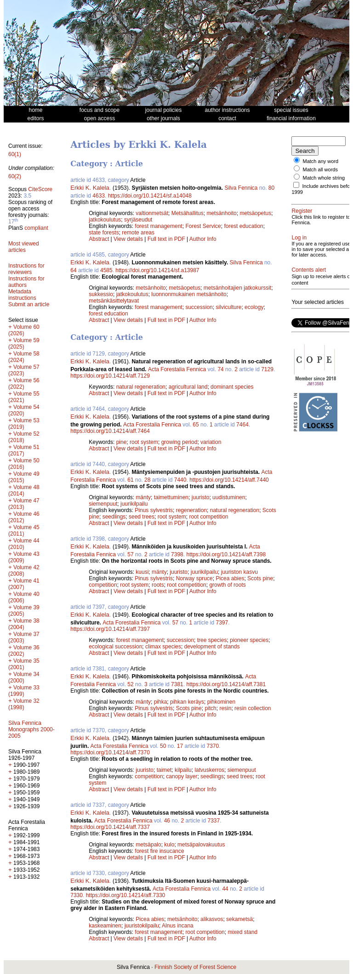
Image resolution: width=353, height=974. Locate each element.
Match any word (321, 161)
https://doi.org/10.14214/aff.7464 (110, 431)
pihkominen (221, 702)
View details (129, 239)
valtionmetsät (152, 213)
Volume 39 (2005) (24, 610)
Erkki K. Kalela (89, 187)
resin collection (252, 708)
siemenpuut (103, 504)
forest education (243, 226)
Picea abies (230, 578)
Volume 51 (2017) (24, 450)
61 (130, 480)
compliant (36, 228)
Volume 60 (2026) (24, 330)
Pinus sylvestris (154, 510)
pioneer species (249, 640)
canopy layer (181, 776)
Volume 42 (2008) (24, 570)
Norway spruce (194, 578)
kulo (169, 844)
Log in (299, 248)
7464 (242, 424)
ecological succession (115, 646)
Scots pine (260, 578)
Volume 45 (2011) (24, 530)
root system (144, 442)
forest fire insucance (159, 851)
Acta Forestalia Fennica (177, 369)
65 (196, 424)
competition (103, 585)
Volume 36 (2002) (24, 650)
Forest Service (203, 226)
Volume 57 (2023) (24, 370)
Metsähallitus (187, 213)
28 (147, 480)
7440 (180, 480)
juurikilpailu (134, 504)
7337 (213, 820)
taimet (164, 770)
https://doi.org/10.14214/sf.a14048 (150, 195)
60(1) (14, 154)
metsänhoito (221, 213)
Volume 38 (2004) (24, 624)
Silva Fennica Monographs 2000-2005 (31, 729)
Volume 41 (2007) (24, 583)
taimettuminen (171, 497)
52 (130, 684)
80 (271, 188)
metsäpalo (148, 844)
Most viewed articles (23, 246)
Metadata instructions (22, 294)
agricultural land (188, 387)
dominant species (232, 387)
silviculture (228, 307)
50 (163, 746)
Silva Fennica (240, 188)
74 (220, 369)
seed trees (141, 516)
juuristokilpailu (142, 925)
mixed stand (242, 932)
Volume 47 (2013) (24, 503)
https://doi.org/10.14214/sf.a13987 (157, 270)
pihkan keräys (187, 702)
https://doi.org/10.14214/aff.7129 (110, 376)
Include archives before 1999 (315, 194)
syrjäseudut (138, 219)
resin (225, 708)
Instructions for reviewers (26, 268)
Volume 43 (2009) (24, 557)
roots (158, 585)
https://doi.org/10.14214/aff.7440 (229, 480)
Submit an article (28, 304)
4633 (98, 195)
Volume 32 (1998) (24, 704)
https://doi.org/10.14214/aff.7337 (110, 827)
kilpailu (183, 770)
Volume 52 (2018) (24, 437)
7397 (222, 622)
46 (167, 820)
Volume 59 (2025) (24, 343)
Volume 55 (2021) (24, 397)
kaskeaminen (105, 925)
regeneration (191, 510)
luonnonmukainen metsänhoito (188, 294)
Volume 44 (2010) (24, 543)
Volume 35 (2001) (24, 664)
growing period (179, 442)
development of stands (212, 646)
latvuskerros (209, 770)
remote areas (138, 232)
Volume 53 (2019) (24, 423)
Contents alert (308, 292)
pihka (160, 702)
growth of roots (227, 585)
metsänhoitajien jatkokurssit (237, 288)
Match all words (320, 169)
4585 (106, 270)
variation (210, 442)
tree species (212, 640)
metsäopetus (255, 213)
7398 (177, 554)
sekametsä (239, 919)
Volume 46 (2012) (24, 517)
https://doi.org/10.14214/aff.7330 (125, 895)
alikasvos (211, 919)
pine (121, 442)
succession (198, 307)
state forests (104, 232)
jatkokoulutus (105, 219)
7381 (177, 684)
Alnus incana (178, 925)
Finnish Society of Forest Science (195, 967)
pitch (210, 708)
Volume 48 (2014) (24, 490)
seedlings (114, 516)
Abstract (99, 239)
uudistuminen (228, 497)
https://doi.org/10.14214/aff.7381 (226, 684)
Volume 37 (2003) (24, 637)
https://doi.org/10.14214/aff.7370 (110, 752)
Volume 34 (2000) (24, 677)
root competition (208, 516)
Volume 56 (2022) (24, 383)
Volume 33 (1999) (24, 690)
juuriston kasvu (239, 572)
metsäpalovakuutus (201, 844)
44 (225, 889)
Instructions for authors (26, 281)
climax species (163, 646)
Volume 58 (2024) (24, 356)
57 (130, 554)
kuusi (142, 572)
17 (180, 746)
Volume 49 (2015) (24, 477)
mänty (143, 497)
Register (301, 216)
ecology (254, 307)
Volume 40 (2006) (24, 597)
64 (73, 270)
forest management (158, 226)
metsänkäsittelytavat (114, 300)
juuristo (201, 497)
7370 (212, 746)
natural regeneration (140, 387)
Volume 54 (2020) (24, 410)
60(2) (14, 176)
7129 (267, 369)
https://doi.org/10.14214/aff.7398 (226, 554)
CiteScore (40, 189)
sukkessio (101, 294)
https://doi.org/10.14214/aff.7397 (110, 629)
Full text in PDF (166, 239)
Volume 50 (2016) (24, 463)
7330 (76, 895)
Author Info (202, 239)
